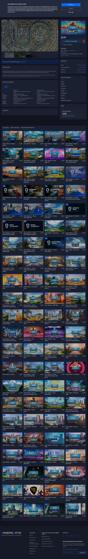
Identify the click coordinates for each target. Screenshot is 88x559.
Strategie (83, 65)
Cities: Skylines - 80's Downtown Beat (29, 339)
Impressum (31, 553)
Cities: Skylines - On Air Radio (72, 374)
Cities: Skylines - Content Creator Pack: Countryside (51, 179)
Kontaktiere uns (32, 551)
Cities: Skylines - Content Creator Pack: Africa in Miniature (71, 288)
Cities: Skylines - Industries (9, 462)
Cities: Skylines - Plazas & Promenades (8, 356)
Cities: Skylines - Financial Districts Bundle (9, 322)
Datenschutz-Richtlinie (73, 549)
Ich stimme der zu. (71, 549)
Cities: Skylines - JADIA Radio (51, 305)
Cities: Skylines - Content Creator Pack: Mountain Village (29, 251)
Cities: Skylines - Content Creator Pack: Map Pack (29, 375)
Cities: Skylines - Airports (8, 374)
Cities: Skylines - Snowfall (30, 516)
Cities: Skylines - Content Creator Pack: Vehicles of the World (51, 376)
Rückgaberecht (32, 548)
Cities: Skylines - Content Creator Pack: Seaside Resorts (73, 339)
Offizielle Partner (32, 537)
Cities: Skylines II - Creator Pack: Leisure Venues (9, 216)
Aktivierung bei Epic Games (47, 541)
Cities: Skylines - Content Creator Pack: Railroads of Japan (30, 270)
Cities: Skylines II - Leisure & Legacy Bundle (72, 179)
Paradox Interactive (81, 69)
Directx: (4, 102)
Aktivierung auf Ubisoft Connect (48, 546)
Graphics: (5, 98)
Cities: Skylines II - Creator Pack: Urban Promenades (9, 233)
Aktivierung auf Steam (46, 539)
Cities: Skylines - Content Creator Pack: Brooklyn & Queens (8, 270)
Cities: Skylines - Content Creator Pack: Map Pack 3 (71, 233)
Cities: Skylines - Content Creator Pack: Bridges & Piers (30, 393)
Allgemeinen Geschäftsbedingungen (34, 543)
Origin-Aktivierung (45, 536)
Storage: (4, 101)
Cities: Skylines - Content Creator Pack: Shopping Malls (30, 305)
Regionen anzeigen (65, 55)
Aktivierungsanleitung (70, 50)
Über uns (31, 535)
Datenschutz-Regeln (33, 546)
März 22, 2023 (82, 67)
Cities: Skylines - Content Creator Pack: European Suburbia (50, 480)
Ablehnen (71, 8)
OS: (3, 94)
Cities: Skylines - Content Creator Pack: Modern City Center (9, 428)
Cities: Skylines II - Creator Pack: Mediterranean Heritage (73, 198)
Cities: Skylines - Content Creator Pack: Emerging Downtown (29, 180)
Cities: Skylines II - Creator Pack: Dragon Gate (30, 216)
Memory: (4, 97)
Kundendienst (32, 540)
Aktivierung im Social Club (47, 543)
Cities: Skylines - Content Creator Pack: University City (30, 445)
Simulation (79, 65)
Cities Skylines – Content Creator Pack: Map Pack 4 (29, 161)
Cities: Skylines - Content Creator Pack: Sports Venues (9, 305)
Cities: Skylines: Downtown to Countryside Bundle (72, 161)
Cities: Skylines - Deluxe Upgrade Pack (71, 516)
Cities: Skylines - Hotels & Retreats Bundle (72, 269)
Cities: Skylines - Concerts (72, 479)
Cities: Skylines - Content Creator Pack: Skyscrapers (72, 322)
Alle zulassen (71, 4)
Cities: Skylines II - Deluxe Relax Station (51, 250)
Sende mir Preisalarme (67, 44)
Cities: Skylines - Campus (8, 445)
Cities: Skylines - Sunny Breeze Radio (50, 393)
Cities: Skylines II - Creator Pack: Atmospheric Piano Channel (51, 199)
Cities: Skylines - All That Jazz (30, 479)
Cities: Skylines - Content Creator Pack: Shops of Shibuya (8, 162)
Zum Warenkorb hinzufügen (71, 41)
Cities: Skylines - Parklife (50, 462)
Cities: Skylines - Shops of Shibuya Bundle (72, 144)
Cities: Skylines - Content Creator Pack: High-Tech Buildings (71, 499)
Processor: (5, 95)
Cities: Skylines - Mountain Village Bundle (9, 250)
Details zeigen (71, 12)
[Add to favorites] (83, 41)
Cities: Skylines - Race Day (30, 143)
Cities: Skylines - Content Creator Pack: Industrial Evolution (50, 270)
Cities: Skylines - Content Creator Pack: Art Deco (8, 516)
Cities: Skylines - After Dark (51, 516)
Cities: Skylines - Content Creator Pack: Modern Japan (72, 410)
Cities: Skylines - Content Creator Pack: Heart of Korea (9, 339)
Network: (5, 103)
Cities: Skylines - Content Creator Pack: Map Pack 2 (71, 305)
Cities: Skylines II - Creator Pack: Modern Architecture (30, 233)
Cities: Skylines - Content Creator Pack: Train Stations (9, 410)
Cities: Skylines (23, 61)
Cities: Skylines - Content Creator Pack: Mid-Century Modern (51, 357)
